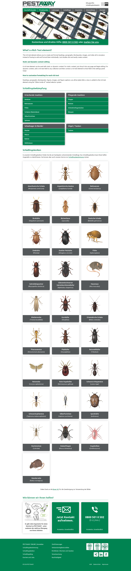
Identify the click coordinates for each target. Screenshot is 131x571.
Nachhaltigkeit (56, 557)
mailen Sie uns (91, 42)
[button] (91, 10)
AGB (90, 564)
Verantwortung (57, 554)
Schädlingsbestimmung (76, 157)
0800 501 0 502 (70, 42)
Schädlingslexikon (29, 551)
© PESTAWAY (28, 564)
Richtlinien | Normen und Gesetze (63, 551)
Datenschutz (97, 564)
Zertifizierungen (57, 544)
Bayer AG (56, 489)
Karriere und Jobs (28, 557)
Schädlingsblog (28, 554)
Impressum (105, 564)
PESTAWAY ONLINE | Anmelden (33, 544)
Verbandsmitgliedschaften (60, 547)
